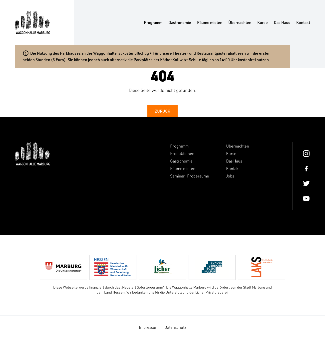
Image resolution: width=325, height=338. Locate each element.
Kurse (262, 22)
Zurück (162, 111)
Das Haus (282, 22)
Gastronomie (179, 22)
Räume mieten (209, 22)
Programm (153, 22)
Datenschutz (175, 327)
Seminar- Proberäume (189, 175)
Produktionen (182, 153)
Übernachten (239, 22)
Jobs (230, 175)
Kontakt (303, 22)
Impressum (148, 327)
